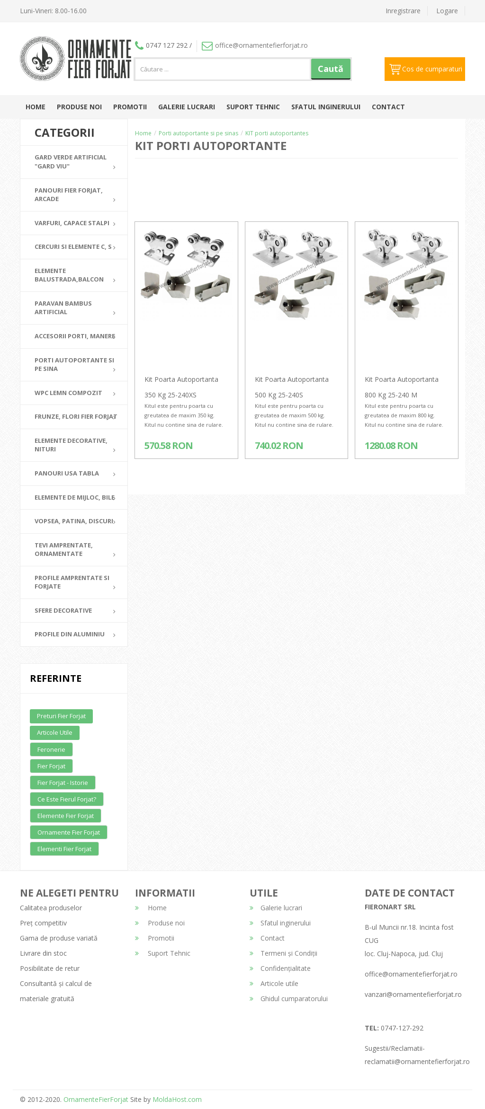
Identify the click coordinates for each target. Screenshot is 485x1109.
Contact (388, 106)
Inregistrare (403, 10)
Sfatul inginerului (325, 106)
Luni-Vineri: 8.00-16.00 (53, 10)
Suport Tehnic (253, 106)
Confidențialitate (280, 968)
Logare (447, 10)
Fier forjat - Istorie (62, 782)
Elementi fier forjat (64, 849)
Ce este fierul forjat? (66, 799)
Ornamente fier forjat (68, 832)
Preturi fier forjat (61, 716)
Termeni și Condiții (283, 953)
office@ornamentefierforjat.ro (255, 45)
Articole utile (54, 732)
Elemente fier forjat (65, 815)
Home (35, 106)
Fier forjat (51, 766)
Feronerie (51, 749)
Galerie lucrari (186, 106)
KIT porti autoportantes (276, 133)
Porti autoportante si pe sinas (198, 133)
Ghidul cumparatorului (289, 998)
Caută (330, 68)
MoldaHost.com (177, 1099)
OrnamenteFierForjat (95, 1099)
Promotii (130, 106)
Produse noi (79, 106)
